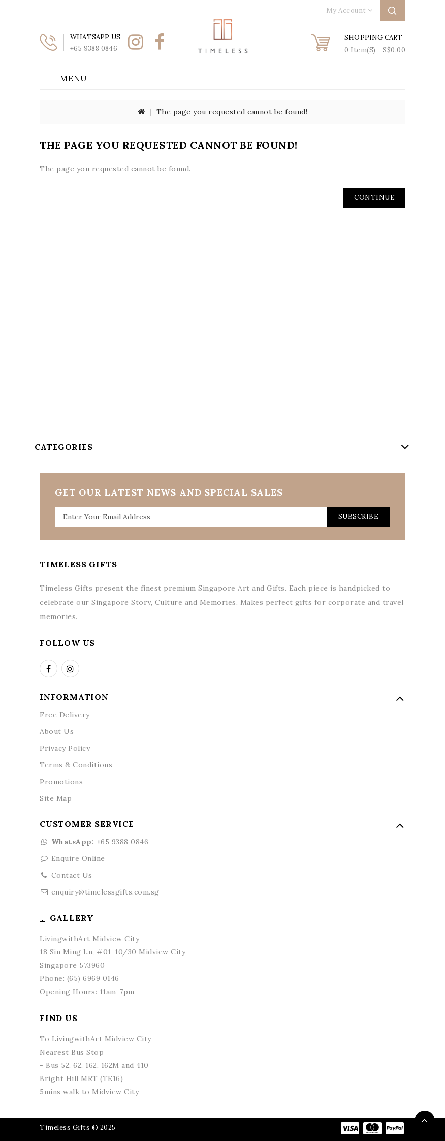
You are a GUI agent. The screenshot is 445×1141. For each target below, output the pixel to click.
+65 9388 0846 (94, 841)
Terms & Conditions (76, 764)
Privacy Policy (65, 748)
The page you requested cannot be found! (232, 111)
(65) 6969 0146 (93, 978)
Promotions (61, 781)
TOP (425, 1121)
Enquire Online (78, 858)
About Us (57, 731)
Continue (374, 197)
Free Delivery (65, 714)
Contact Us (71, 875)
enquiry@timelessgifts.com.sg (105, 892)
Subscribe (358, 516)
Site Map (56, 798)
